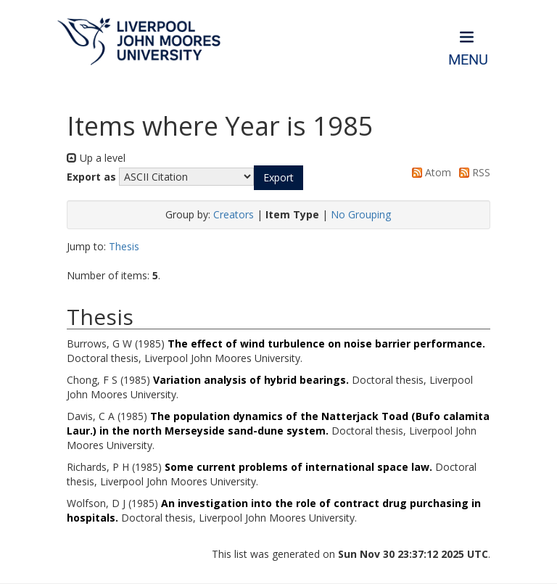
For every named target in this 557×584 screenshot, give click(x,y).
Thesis (124, 246)
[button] (278, 177)
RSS (472, 172)
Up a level (96, 158)
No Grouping (361, 214)
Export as (91, 177)
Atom (429, 172)
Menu (468, 60)
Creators (233, 214)
